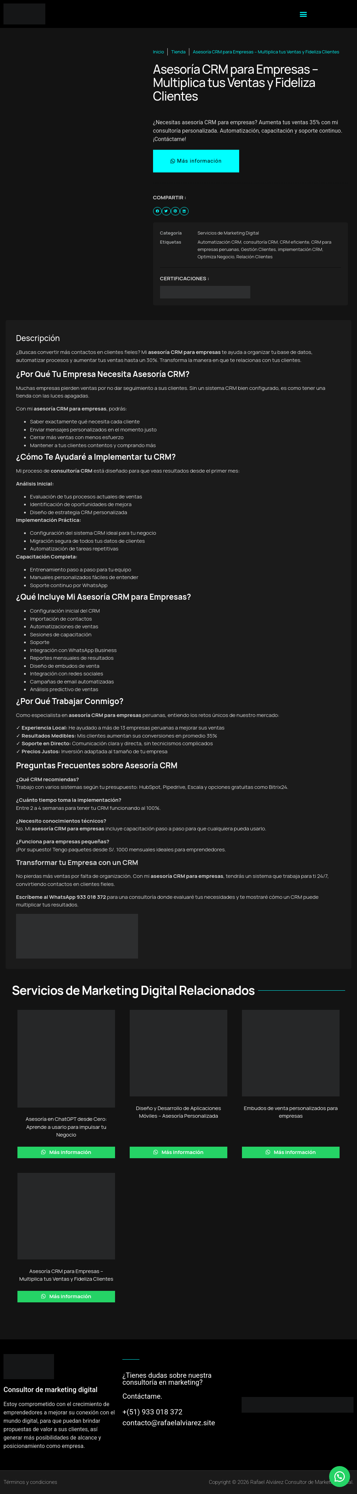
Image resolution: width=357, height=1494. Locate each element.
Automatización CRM (219, 242)
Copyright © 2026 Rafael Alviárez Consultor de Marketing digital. (281, 1482)
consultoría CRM (260, 242)
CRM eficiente (294, 242)
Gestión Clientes (258, 249)
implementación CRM (300, 249)
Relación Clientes (254, 256)
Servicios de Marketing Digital (228, 233)
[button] (303, 14)
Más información (69, 1152)
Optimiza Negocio (216, 256)
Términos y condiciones (30, 1482)
